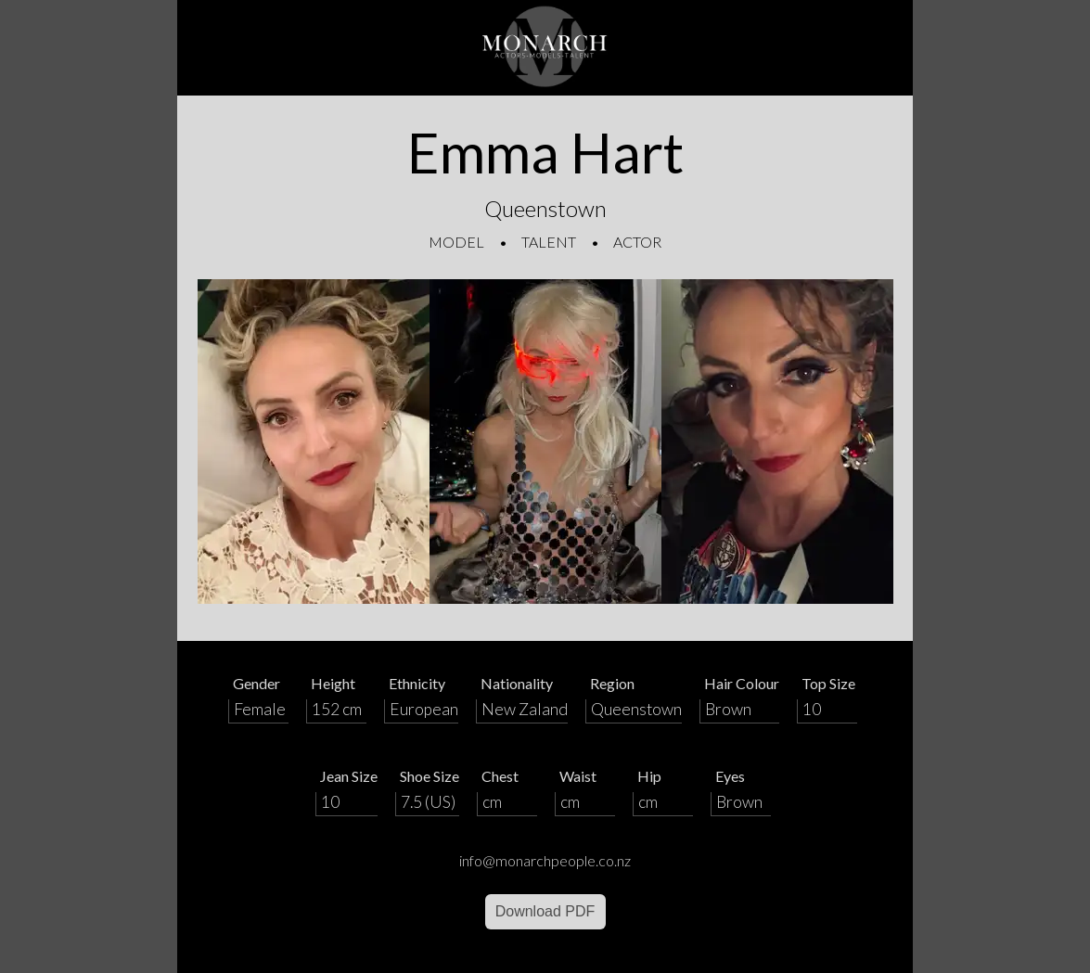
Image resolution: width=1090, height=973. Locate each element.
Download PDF (545, 911)
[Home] (545, 48)
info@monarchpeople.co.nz (545, 860)
